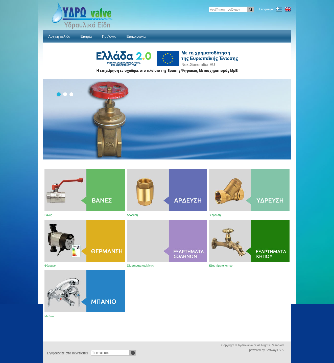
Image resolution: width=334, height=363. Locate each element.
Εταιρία (86, 36)
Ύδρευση (215, 214)
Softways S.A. (275, 350)
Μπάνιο (49, 316)
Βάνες (48, 214)
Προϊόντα (109, 36)
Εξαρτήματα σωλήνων (140, 265)
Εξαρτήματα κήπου (220, 265)
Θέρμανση (50, 265)
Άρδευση (132, 214)
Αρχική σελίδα (59, 36)
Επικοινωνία (136, 36)
